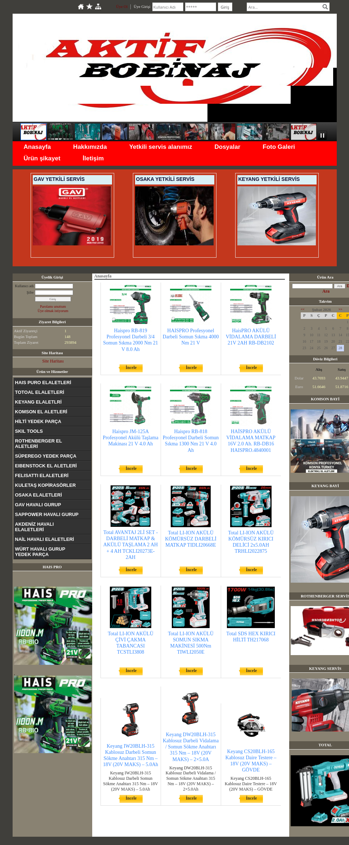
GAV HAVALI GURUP (38, 504)
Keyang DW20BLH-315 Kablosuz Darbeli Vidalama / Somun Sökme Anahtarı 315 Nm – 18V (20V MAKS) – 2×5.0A (191, 747)
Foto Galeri (279, 146)
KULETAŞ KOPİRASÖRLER (45, 485)
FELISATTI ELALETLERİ (42, 475)
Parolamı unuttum (53, 306)
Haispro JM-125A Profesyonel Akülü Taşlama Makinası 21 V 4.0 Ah (130, 437)
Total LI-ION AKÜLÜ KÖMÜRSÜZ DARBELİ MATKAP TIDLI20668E (190, 539)
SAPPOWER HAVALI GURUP (47, 514)
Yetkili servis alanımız (160, 146)
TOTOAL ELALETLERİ (39, 392)
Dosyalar (227, 146)
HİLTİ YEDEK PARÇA (38, 421)
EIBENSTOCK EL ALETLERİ (46, 465)
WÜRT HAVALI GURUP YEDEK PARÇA (40, 551)
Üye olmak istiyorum (53, 311)
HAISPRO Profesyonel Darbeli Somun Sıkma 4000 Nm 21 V (191, 337)
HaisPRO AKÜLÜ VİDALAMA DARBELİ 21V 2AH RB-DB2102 (251, 337)
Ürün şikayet (42, 158)
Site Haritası (53, 361)
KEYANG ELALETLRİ (38, 402)
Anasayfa (37, 146)
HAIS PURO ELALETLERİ (43, 382)
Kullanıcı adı (24, 286)
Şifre (30, 292)
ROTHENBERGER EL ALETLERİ (38, 443)
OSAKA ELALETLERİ (38, 495)
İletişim (93, 158)
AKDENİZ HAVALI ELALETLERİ (34, 526)
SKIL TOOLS (29, 431)
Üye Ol (121, 6)
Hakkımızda (90, 146)
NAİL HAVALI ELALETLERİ (44, 539)
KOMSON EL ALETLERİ (41, 411)
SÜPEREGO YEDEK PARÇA (46, 456)
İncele (131, 367)
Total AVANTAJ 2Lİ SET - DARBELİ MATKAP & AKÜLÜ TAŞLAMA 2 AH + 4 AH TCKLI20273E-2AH (130, 545)
